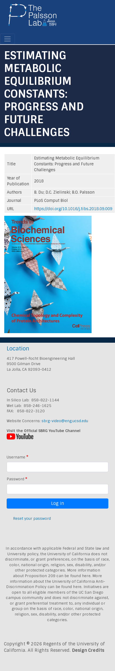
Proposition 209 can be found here (58, 575)
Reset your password (32, 518)
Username (16, 457)
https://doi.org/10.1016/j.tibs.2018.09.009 (73, 208)
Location (18, 348)
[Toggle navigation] (7, 39)
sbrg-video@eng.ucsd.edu (65, 420)
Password (15, 479)
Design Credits (88, 650)
